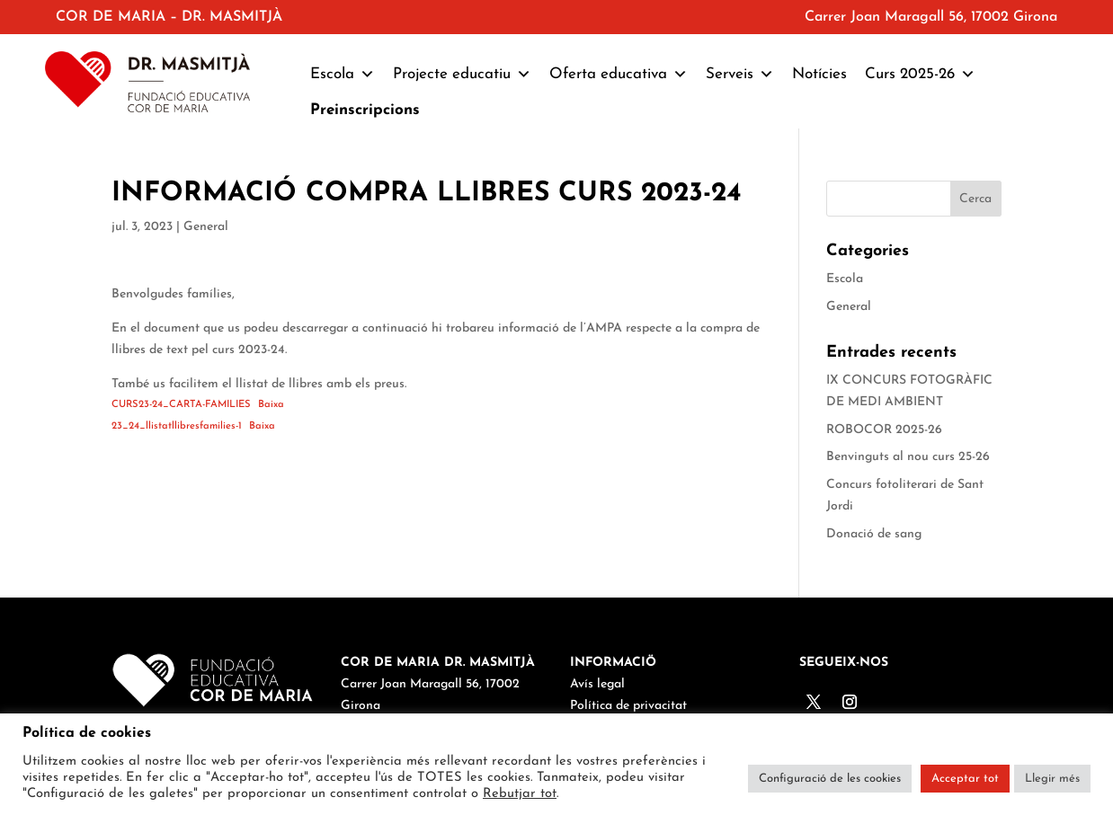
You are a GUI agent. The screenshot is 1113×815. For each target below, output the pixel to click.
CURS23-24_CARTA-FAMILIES (181, 405)
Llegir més (1052, 778)
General (205, 227)
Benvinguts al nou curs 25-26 (908, 457)
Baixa (271, 405)
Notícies (819, 74)
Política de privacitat (628, 706)
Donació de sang (874, 534)
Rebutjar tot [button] (519, 794)
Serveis (740, 75)
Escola (342, 75)
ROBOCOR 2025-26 (884, 430)
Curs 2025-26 (920, 75)
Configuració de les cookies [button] (830, 778)
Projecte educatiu (462, 75)
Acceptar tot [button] (965, 778)
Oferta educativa (618, 75)
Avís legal (597, 684)
